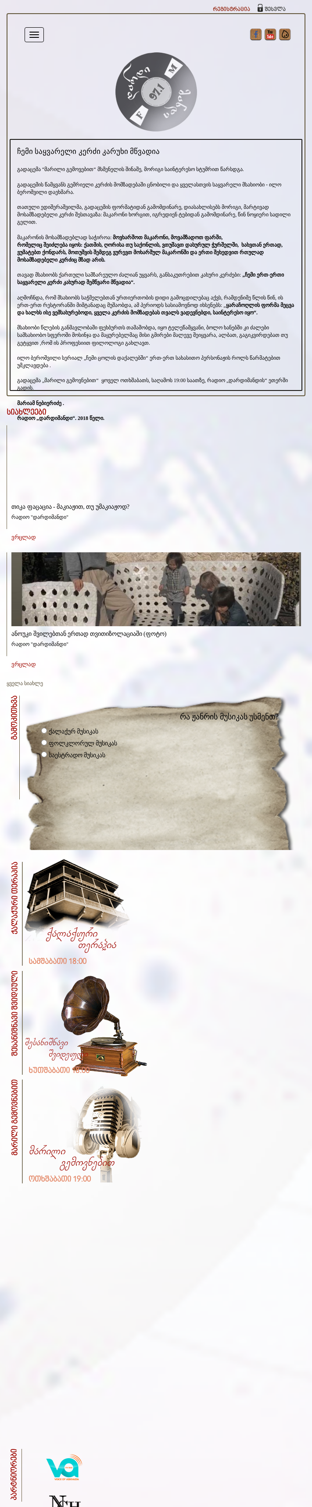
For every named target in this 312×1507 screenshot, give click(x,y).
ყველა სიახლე (25, 683)
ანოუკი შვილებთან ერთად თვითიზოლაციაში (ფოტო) (88, 634)
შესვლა (275, 9)
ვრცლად (23, 537)
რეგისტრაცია (231, 9)
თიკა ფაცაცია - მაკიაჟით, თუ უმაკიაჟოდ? (70, 507)
